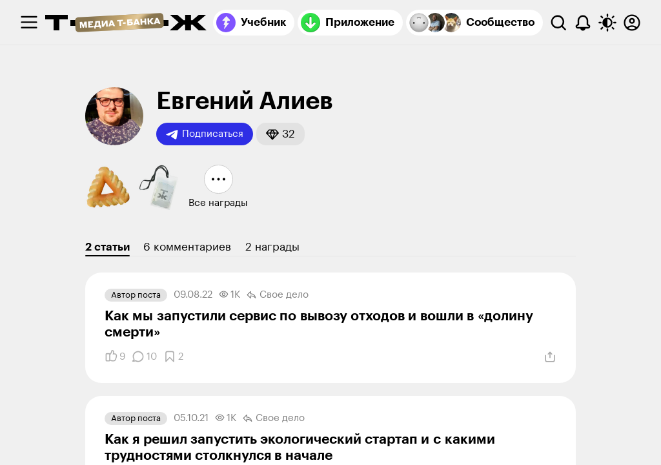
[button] (280, 134)
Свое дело (278, 295)
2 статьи (107, 247)
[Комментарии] (144, 356)
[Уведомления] (583, 22)
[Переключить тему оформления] (607, 22)
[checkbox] (29, 22)
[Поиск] (558, 22)
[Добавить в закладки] (173, 356)
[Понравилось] (114, 356)
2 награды (272, 247)
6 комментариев (187, 247)
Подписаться (204, 134)
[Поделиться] (550, 357)
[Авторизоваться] (632, 22)
